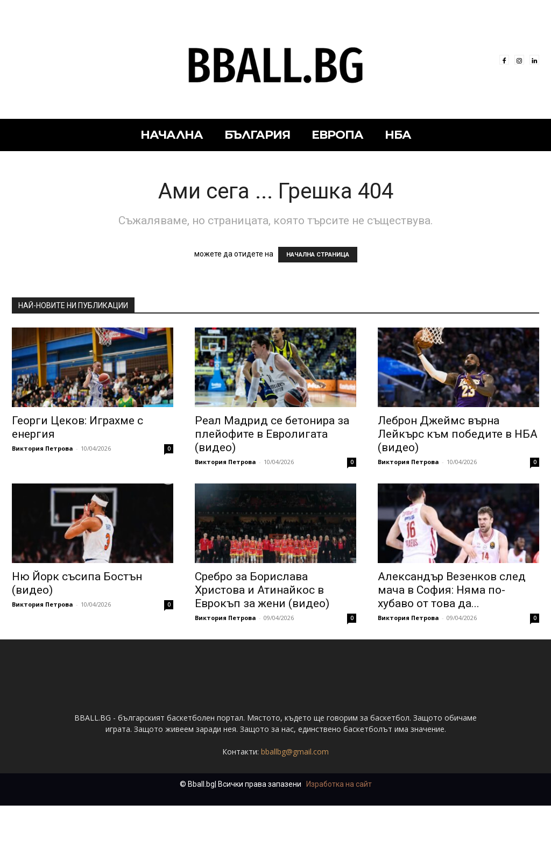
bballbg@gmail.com (295, 793)
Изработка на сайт (339, 825)
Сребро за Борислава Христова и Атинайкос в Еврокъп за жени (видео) (262, 590)
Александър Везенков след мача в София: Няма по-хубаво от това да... (452, 590)
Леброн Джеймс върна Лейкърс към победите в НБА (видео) (458, 434)
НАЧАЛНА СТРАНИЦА (317, 254)
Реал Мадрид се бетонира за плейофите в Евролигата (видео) (272, 434)
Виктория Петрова (42, 448)
